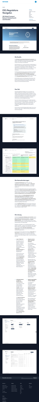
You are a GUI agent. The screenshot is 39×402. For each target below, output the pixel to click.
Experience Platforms (5, 386)
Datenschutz (30, 386)
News (20, 391)
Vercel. (30, 15)
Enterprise (30, 14)
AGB (29, 385)
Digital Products (4, 385)
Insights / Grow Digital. (32, 11)
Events (21, 392)
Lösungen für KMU (13, 385)
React (30, 13)
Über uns (21, 386)
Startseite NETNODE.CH (32, 20)
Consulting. (30, 10)
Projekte (3, 7)
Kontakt (21, 385)
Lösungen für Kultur (13, 386)
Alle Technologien (4, 392)
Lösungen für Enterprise (14, 391)
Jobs (20, 393)
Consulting (3, 391)
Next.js (30, 12)
